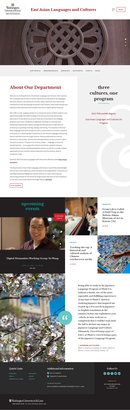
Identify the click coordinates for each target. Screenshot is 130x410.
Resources (13, 373)
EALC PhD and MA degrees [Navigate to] (104, 113)
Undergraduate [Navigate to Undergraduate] (50, 71)
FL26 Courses (16, 185)
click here (48, 179)
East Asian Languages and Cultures (63, 9)
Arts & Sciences (54, 373)
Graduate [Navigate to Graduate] (65, 71)
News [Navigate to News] (97, 71)
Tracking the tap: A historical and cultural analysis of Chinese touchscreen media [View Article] (81, 253)
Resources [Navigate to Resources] (78, 71)
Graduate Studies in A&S (57, 376)
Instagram (105, 373)
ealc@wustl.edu (112, 388)
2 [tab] (126, 42)
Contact (32, 379)
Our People (33, 373)
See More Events (60, 217)
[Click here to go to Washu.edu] (26, 402)
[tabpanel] (65, 42)
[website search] (113, 9)
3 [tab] (126, 45)
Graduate (106, 204)
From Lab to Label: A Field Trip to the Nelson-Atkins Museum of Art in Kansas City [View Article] (113, 215)
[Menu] (120, 9)
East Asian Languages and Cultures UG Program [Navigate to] (104, 121)
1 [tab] (126, 39)
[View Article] (32, 262)
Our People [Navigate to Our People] (35, 71)
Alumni (31, 376)
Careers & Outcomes (16, 379)
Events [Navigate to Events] (89, 71)
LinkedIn (119, 373)
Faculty (73, 242)
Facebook (108, 373)
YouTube (115, 373)
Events (11, 376)
